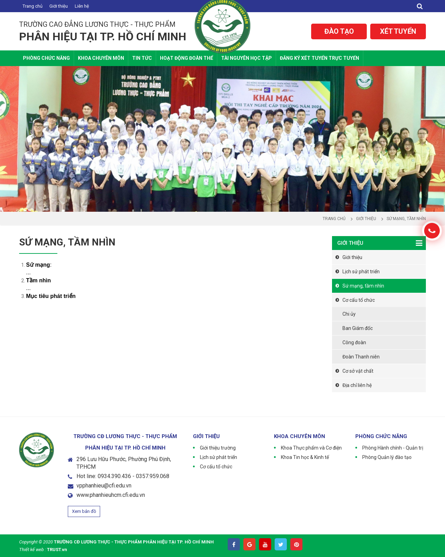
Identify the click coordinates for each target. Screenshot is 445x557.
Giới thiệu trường (218, 448)
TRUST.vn (57, 549)
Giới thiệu (58, 6)
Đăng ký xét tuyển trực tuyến (319, 58)
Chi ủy (349, 314)
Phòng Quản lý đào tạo (387, 457)
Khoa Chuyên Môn (101, 58)
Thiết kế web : (32, 549)
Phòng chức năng (46, 58)
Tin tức (142, 58)
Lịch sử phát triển (361, 271)
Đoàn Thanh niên (361, 357)
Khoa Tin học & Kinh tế (305, 457)
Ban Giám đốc (357, 328)
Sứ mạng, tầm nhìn (363, 286)
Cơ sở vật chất (357, 371)
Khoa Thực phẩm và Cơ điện (311, 448)
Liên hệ (82, 6)
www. (83, 495)
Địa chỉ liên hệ (357, 385)
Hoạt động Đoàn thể (186, 58)
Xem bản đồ (84, 511)
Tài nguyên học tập (246, 58)
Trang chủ (32, 6)
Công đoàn (354, 342)
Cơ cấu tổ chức (358, 300)
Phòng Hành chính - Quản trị (392, 448)
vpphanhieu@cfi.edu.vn (103, 485)
